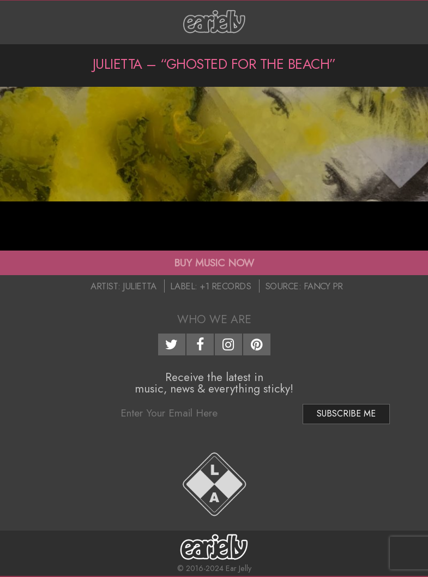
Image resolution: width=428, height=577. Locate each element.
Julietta (139, 286)
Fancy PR (323, 286)
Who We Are (214, 319)
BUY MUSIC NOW (214, 262)
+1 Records (225, 286)
